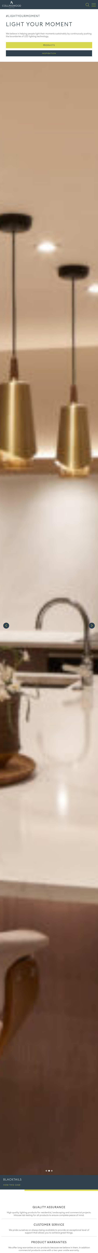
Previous (6, 626)
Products (49, 45)
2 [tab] (49, 1171)
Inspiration (49, 53)
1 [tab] (46, 1171)
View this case (12, 1185)
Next (92, 626)
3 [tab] (52, 1171)
